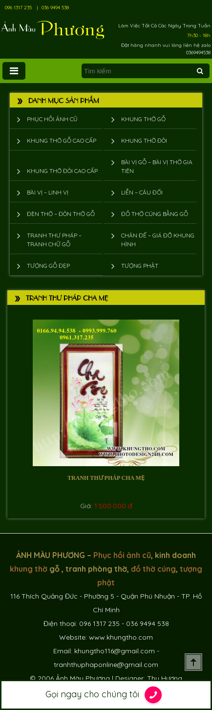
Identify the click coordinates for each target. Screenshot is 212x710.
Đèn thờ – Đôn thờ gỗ (61, 213)
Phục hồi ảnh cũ (52, 119)
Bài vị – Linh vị (47, 192)
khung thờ (28, 569)
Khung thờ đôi (144, 140)
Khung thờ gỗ (143, 119)
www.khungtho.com (121, 637)
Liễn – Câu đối (142, 192)
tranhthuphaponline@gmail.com (106, 664)
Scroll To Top (193, 662)
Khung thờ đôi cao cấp (62, 170)
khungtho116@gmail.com (114, 650)
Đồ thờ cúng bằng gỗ (154, 213)
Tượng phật (139, 265)
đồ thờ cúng (153, 569)
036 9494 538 (55, 7)
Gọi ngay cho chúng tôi (106, 695)
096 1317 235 (18, 7)
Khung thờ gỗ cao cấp (61, 140)
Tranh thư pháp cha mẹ (106, 477)
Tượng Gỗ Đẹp (48, 265)
